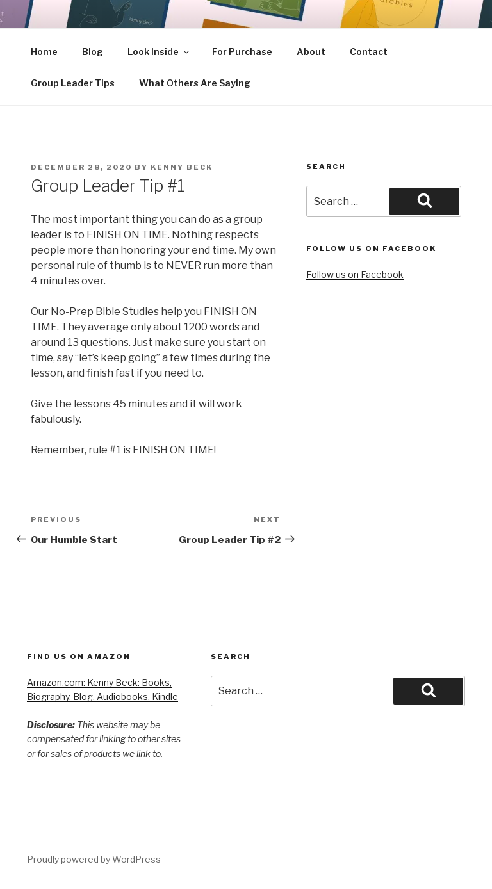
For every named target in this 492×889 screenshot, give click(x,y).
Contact (369, 51)
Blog (92, 51)
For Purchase (242, 51)
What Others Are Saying (194, 82)
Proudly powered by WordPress (94, 859)
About (311, 51)
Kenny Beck (182, 167)
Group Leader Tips (73, 82)
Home (44, 51)
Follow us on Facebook (355, 274)
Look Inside (159, 51)
